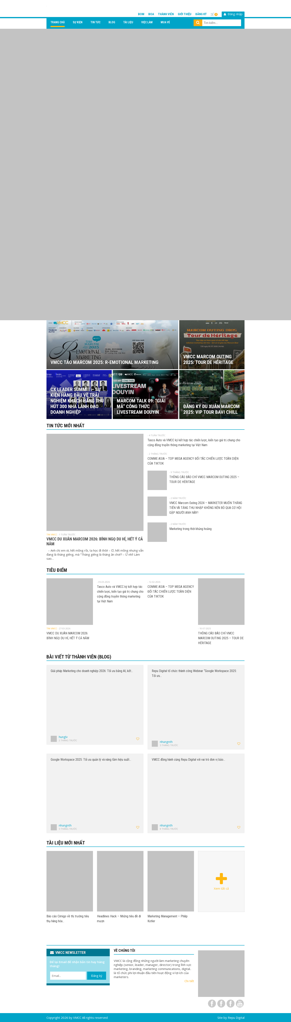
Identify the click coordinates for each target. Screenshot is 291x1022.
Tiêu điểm (56, 570)
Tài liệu (128, 22)
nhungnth (166, 742)
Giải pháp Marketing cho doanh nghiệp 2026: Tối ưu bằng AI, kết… (92, 671)
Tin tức (95, 22)
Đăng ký (201, 14)
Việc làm (147, 22)
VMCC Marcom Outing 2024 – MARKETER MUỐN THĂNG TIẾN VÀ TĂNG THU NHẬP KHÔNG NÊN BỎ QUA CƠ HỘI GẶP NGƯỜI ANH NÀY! (205, 508)
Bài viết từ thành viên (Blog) (78, 657)
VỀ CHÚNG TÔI (124, 950)
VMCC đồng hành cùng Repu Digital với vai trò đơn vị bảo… (188, 759)
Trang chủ (58, 22)
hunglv (63, 737)
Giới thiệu (184, 14)
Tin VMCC (51, 534)
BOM (141, 14)
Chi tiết (189, 981)
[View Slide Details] (145, 174)
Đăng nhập (233, 14)
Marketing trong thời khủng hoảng (190, 529)
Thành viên (166, 14)
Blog (112, 22)
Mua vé (165, 22)
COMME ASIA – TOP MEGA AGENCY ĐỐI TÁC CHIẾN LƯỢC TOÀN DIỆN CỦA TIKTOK (171, 591)
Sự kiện (77, 22)
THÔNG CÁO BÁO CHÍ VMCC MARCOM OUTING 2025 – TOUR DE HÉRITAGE (221, 638)
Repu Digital (236, 1018)
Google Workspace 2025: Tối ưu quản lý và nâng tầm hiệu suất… (91, 759)
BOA (151, 14)
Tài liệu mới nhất (65, 843)
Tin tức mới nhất (65, 426)
